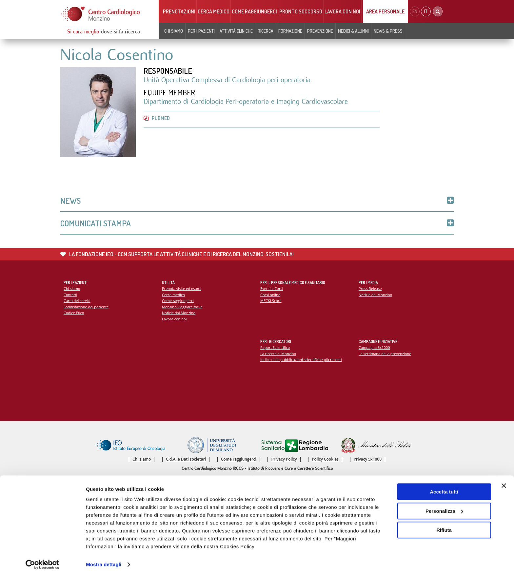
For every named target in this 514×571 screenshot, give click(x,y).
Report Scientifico (275, 348)
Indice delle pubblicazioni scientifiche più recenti (301, 360)
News (257, 201)
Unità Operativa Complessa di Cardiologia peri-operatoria (227, 80)
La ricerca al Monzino (278, 354)
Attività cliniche (236, 31)
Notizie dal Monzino (179, 313)
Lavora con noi (342, 11)
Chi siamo (173, 31)
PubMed (157, 118)
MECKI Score (271, 301)
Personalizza (444, 504)
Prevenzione (320, 31)
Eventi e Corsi (271, 289)
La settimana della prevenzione (385, 354)
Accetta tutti (444, 485)
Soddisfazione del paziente (86, 307)
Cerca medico (213, 11)
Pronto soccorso (300, 11)
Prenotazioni (179, 11)
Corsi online (270, 295)
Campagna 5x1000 (374, 348)
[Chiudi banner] (504, 479)
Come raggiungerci (254, 11)
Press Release (370, 289)
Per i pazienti (201, 31)
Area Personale (385, 11)
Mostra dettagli (103, 558)
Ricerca (265, 31)
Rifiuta (444, 523)
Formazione (290, 31)
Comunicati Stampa (257, 223)
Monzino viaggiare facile (182, 307)
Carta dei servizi (77, 301)
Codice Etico (74, 313)
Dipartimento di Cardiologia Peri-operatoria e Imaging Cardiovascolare (246, 102)
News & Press (388, 31)
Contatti (70, 295)
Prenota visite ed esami (182, 289)
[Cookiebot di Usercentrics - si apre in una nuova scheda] (42, 558)
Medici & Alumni (353, 31)
